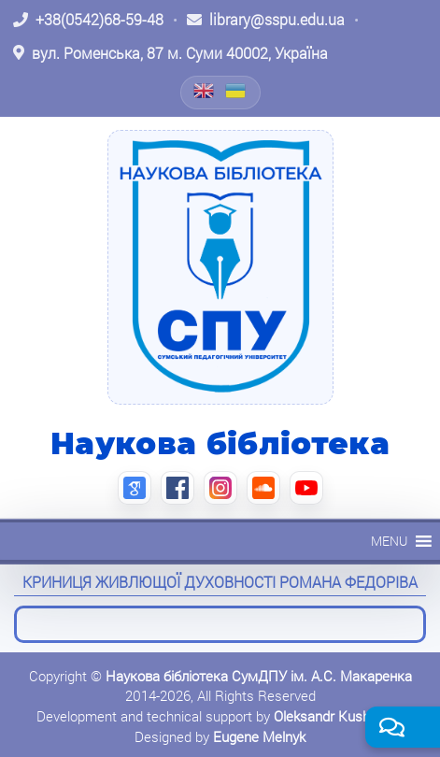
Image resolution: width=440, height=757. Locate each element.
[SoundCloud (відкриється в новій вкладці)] (263, 488)
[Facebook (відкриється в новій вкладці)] (177, 488)
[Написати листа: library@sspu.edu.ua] (266, 19)
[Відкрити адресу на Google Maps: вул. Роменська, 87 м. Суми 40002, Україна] (170, 53)
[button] (389, 541)
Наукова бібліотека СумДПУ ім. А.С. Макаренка (259, 675)
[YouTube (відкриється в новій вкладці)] (306, 488)
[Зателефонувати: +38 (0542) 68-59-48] (88, 19)
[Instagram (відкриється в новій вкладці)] (220, 488)
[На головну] (220, 267)
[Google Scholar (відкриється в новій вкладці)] (134, 488)
